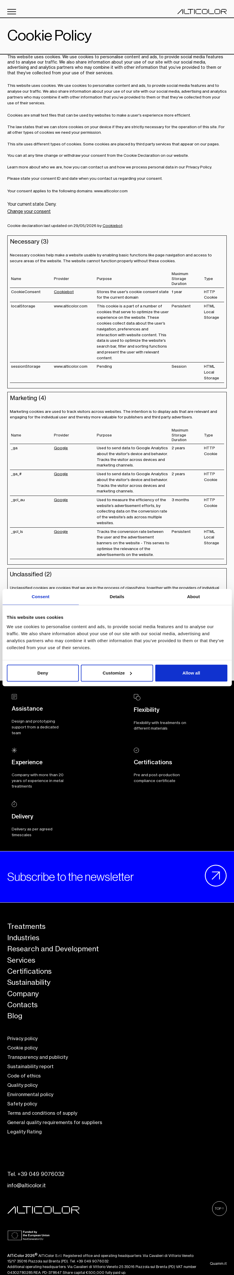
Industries (23, 937)
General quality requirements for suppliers (54, 1122)
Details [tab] (117, 596)
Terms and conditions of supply (42, 1113)
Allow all (191, 672)
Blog (14, 1015)
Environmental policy (30, 1094)
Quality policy (22, 1085)
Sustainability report (30, 1066)
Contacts (22, 1004)
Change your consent (29, 211)
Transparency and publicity (37, 1057)
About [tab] (193, 596)
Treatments (26, 926)
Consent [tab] (41, 596)
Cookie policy (22, 1048)
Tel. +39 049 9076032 (35, 1174)
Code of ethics (24, 1076)
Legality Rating (24, 1132)
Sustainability (28, 982)
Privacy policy (22, 1038)
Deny (42, 672)
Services (21, 960)
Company (23, 993)
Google (61, 448)
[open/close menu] (11, 11)
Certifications (29, 971)
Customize (117, 672)
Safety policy (22, 1104)
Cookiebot (112, 226)
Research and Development (53, 948)
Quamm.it (218, 1263)
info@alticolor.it (26, 1185)
